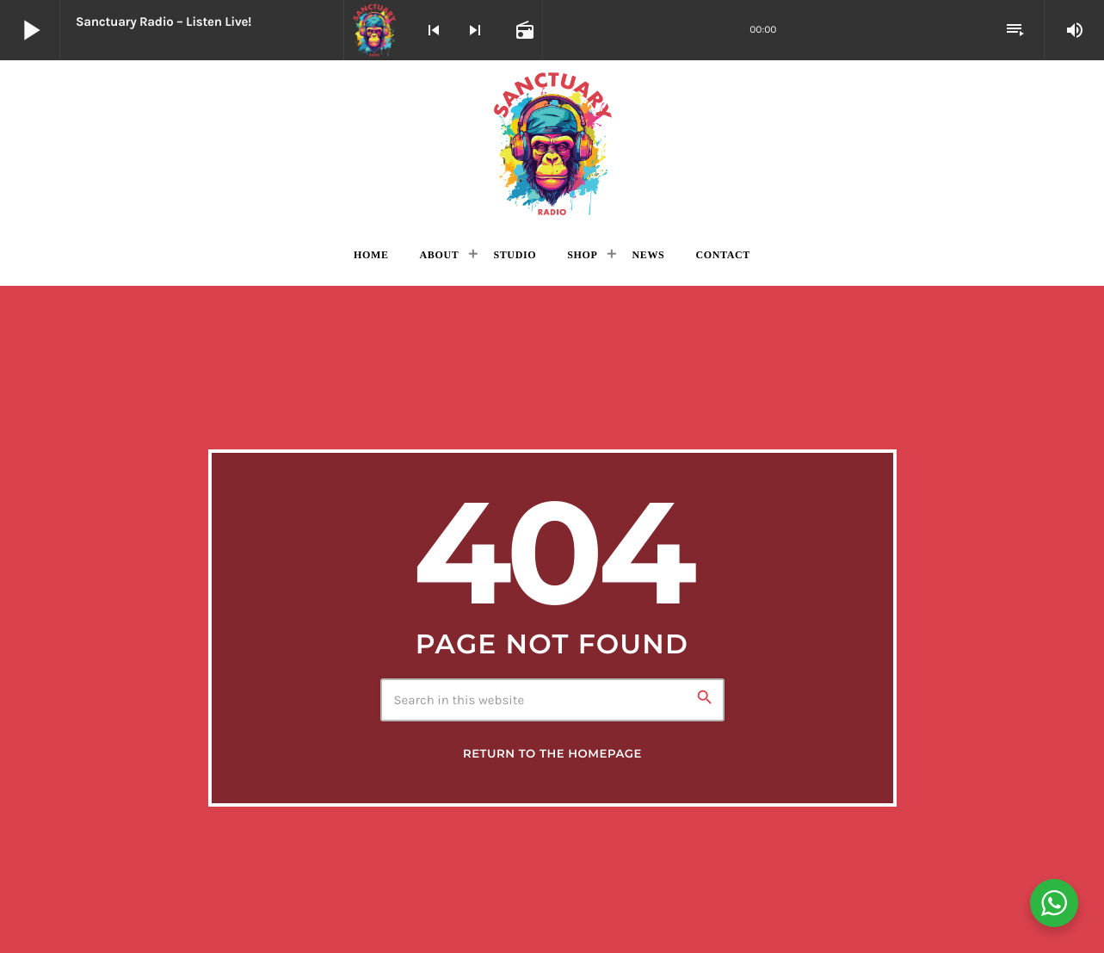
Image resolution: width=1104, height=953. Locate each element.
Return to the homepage (552, 754)
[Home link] (552, 143)
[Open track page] (523, 30)
